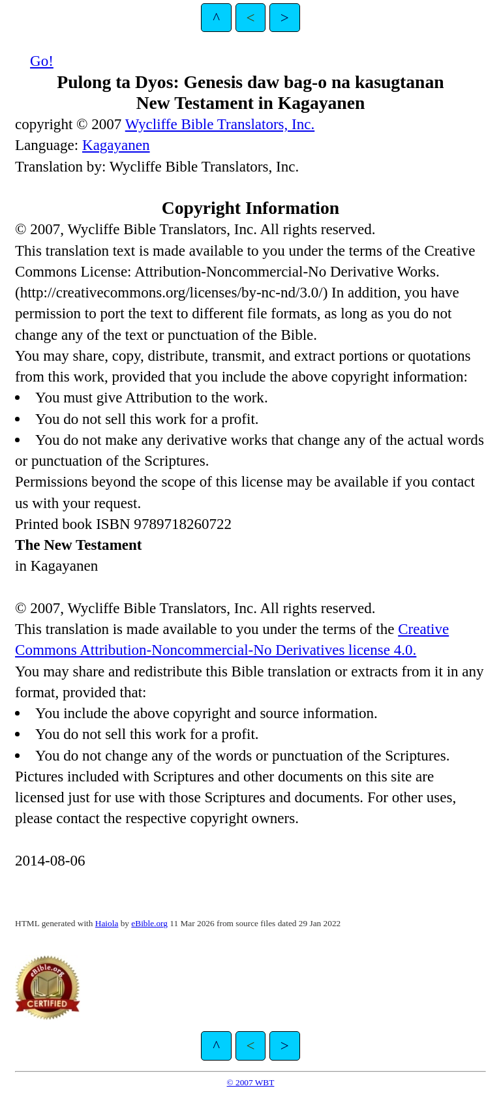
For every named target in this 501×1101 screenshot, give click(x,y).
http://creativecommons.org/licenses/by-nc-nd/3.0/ (171, 292)
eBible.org (149, 923)
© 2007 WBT (251, 1082)
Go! (41, 60)
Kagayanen (116, 144)
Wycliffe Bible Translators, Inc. (220, 123)
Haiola (107, 923)
